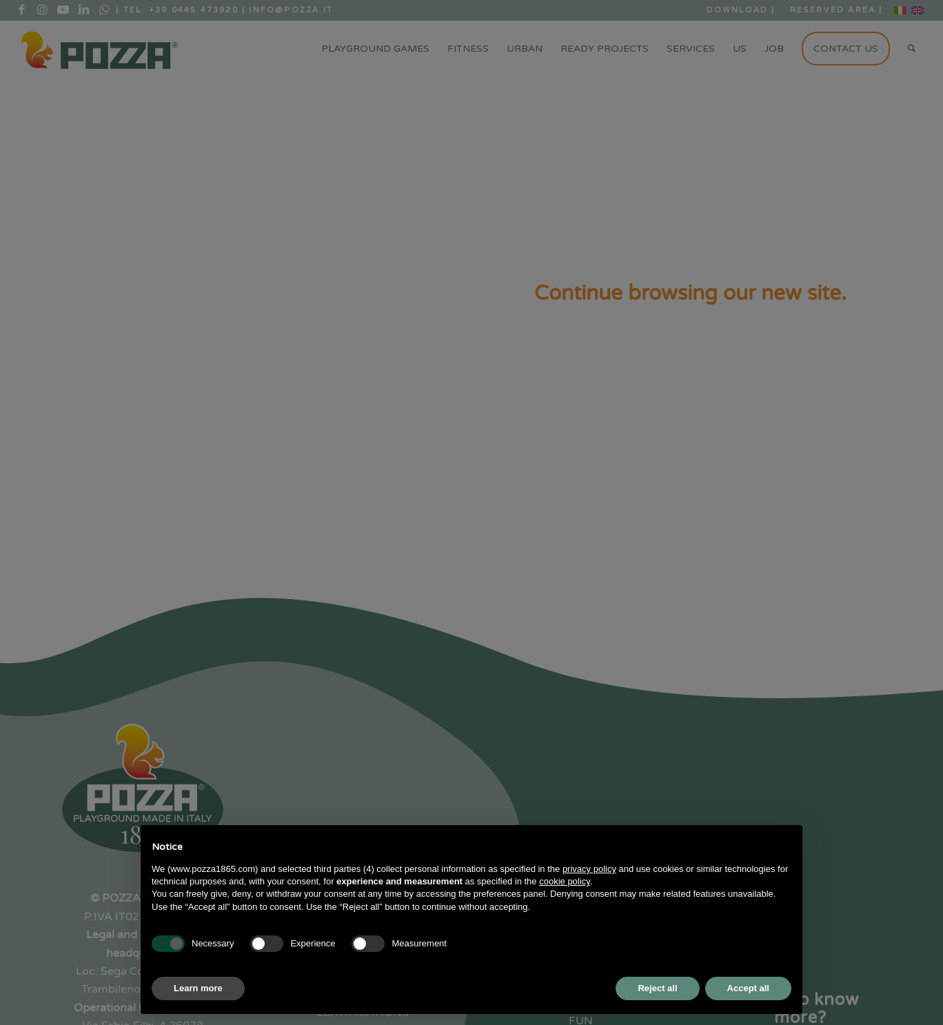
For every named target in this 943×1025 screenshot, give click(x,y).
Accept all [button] (748, 988)
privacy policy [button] (589, 869)
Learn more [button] (198, 988)
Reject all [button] (657, 988)
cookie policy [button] (564, 881)
